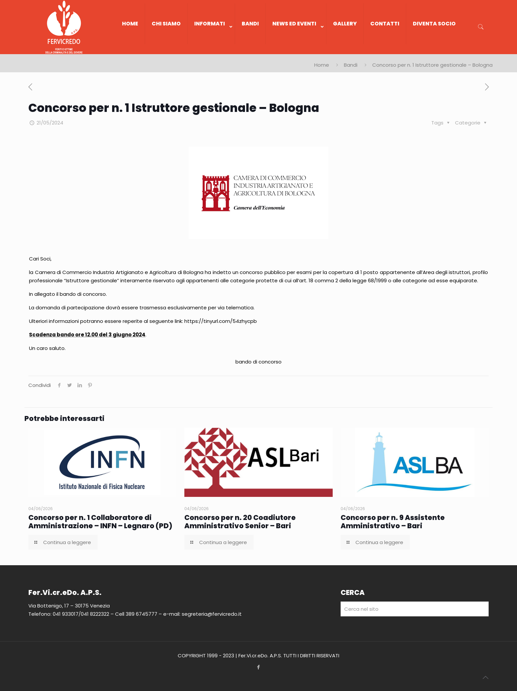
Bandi (350, 64)
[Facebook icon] (258, 667)
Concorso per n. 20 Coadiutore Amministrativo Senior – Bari (240, 522)
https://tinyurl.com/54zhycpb (220, 321)
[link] (211, 51)
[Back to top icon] (485, 677)
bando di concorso (258, 361)
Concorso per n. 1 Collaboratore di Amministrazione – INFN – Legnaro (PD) (100, 522)
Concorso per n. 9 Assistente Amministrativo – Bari (393, 522)
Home (321, 64)
